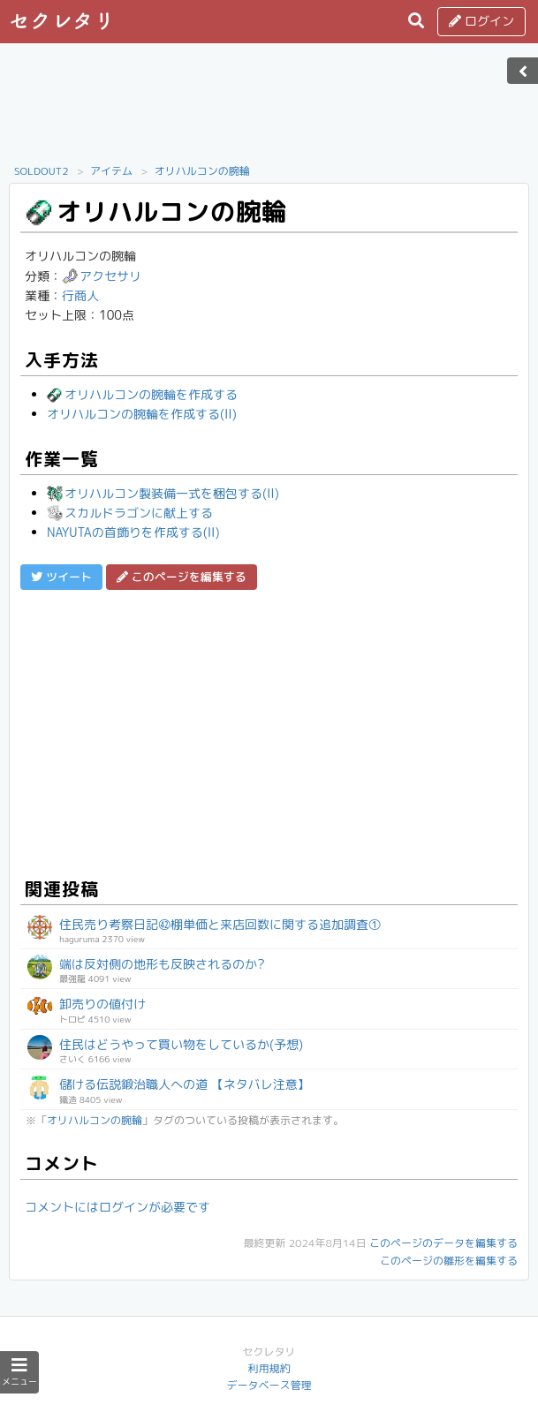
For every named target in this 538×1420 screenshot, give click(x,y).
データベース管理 (268, 1385)
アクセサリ (101, 276)
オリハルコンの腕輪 (202, 170)
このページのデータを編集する (443, 1242)
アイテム (111, 170)
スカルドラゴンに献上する (130, 512)
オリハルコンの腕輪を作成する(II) (142, 413)
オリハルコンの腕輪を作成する (142, 394)
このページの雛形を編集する (449, 1260)
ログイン (481, 20)
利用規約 (268, 1368)
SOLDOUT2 (41, 170)
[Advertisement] (269, 108)
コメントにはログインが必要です (117, 1206)
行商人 (80, 295)
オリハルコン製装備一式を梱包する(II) (163, 493)
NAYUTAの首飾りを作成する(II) (133, 532)
